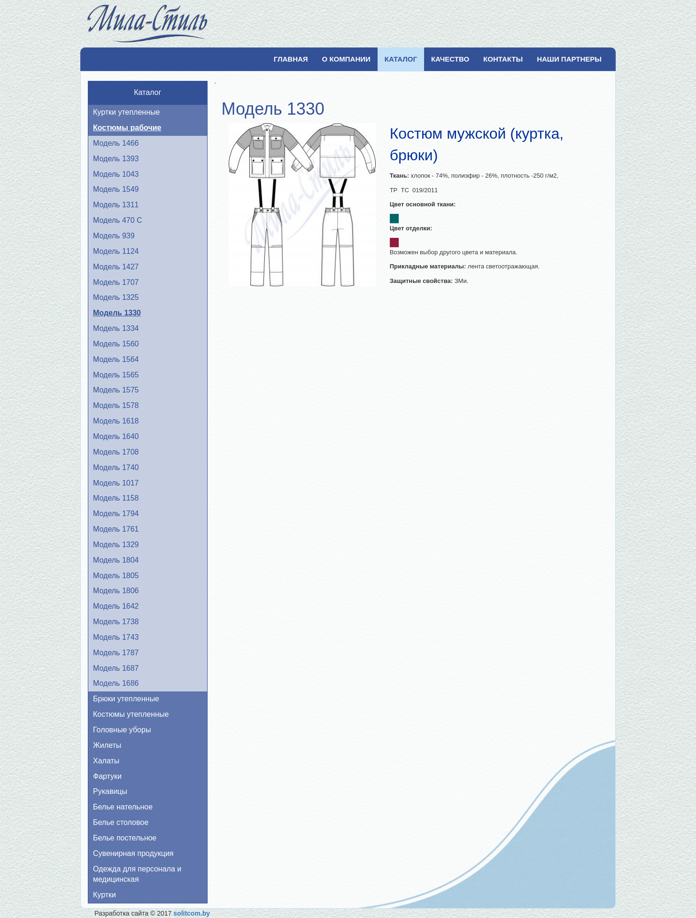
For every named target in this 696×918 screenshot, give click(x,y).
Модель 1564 (116, 359)
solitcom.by (191, 913)
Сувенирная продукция (133, 853)
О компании (346, 59)
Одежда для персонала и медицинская (137, 874)
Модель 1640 (116, 436)
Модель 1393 (116, 159)
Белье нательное (123, 807)
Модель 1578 (116, 405)
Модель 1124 (116, 251)
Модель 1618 (116, 421)
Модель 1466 (116, 143)
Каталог (401, 59)
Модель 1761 (116, 529)
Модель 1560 (116, 344)
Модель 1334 (116, 328)
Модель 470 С (117, 220)
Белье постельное (124, 838)
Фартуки (107, 776)
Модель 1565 (116, 375)
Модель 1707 (116, 282)
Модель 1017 (116, 483)
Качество (450, 59)
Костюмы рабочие (127, 128)
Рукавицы (110, 791)
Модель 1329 (116, 545)
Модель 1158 (116, 498)
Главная (291, 59)
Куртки (104, 895)
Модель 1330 (117, 313)
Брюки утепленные (126, 699)
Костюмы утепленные (131, 714)
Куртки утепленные (126, 112)
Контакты (503, 59)
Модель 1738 (116, 622)
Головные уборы (122, 730)
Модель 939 (114, 236)
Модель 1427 (116, 267)
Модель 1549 (116, 189)
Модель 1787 (116, 653)
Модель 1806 (116, 591)
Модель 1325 (116, 297)
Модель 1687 (116, 668)
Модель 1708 (116, 452)
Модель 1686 (116, 683)
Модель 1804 (116, 560)
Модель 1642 (116, 606)
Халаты (106, 761)
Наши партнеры (569, 59)
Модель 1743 (116, 637)
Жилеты (107, 745)
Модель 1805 (116, 576)
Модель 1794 (116, 514)
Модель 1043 (116, 174)
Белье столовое (120, 822)
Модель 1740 (116, 467)
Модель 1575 (116, 390)
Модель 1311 (116, 205)
